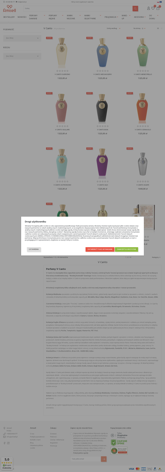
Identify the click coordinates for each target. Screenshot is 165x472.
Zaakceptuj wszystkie (126, 249)
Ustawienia (34, 249)
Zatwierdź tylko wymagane (100, 249)
